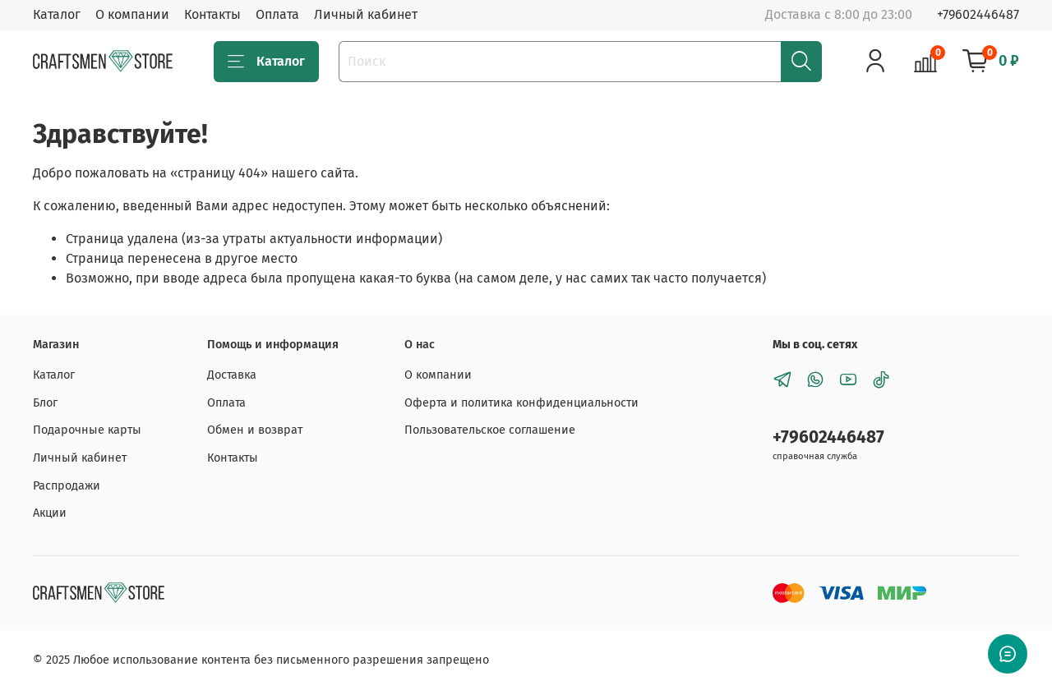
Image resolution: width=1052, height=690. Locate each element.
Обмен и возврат (254, 430)
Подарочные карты (87, 430)
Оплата (277, 14)
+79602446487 (978, 14)
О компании (132, 14)
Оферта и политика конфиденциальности (521, 403)
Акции (50, 513)
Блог (45, 403)
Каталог (57, 14)
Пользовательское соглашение (489, 430)
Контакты (212, 14)
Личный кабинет (366, 14)
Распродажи (66, 486)
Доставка (231, 375)
